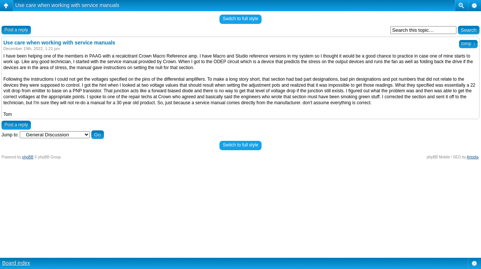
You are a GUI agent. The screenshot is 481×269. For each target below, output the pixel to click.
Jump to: (10, 134)
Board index (16, 263)
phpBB (28, 157)
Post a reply (16, 30)
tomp (468, 43)
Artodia (473, 157)
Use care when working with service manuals (67, 5)
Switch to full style (240, 18)
